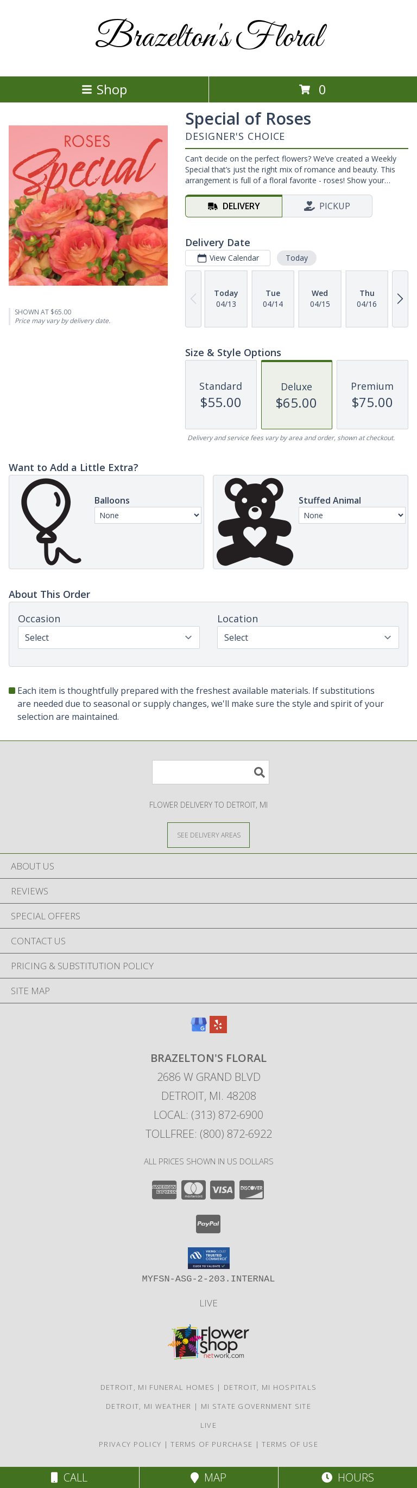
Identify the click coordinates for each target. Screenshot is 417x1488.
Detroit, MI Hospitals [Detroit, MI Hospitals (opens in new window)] (270, 1387)
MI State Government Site (256, 1406)
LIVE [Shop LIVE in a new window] (208, 1303)
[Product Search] (210, 772)
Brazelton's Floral (209, 38)
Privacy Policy (130, 1444)
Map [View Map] (208, 1477)
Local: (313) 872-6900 (208, 1114)
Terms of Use (290, 1444)
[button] (209, 1258)
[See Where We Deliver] (208, 834)
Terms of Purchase (211, 1444)
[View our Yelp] (218, 1029)
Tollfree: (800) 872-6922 (209, 1133)
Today (297, 258)
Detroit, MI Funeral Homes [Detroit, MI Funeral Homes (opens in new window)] (157, 1387)
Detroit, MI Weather (149, 1406)
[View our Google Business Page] (198, 1029)
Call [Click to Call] (69, 1477)
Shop (104, 89)
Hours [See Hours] (347, 1477)
